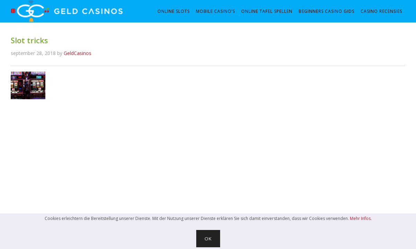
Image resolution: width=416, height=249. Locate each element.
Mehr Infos (360, 218)
